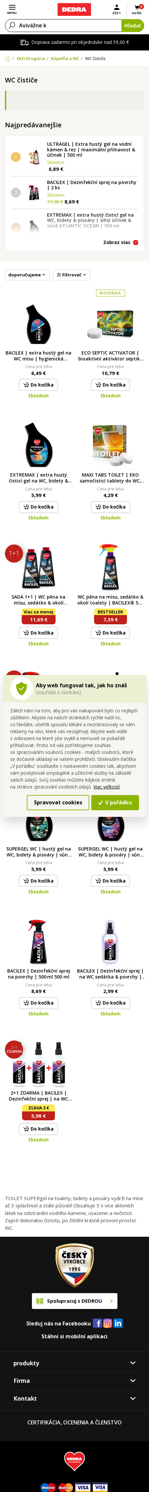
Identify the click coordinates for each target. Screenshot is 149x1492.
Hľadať (132, 25)
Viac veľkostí (106, 787)
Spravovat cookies (58, 802)
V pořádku (115, 802)
